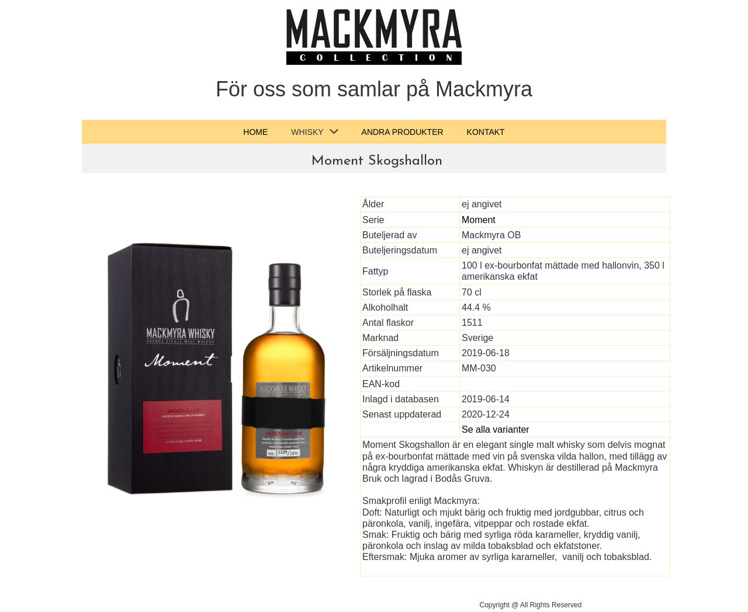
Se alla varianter (495, 429)
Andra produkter (403, 132)
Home (255, 132)
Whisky (307, 132)
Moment (479, 220)
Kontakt (486, 132)
